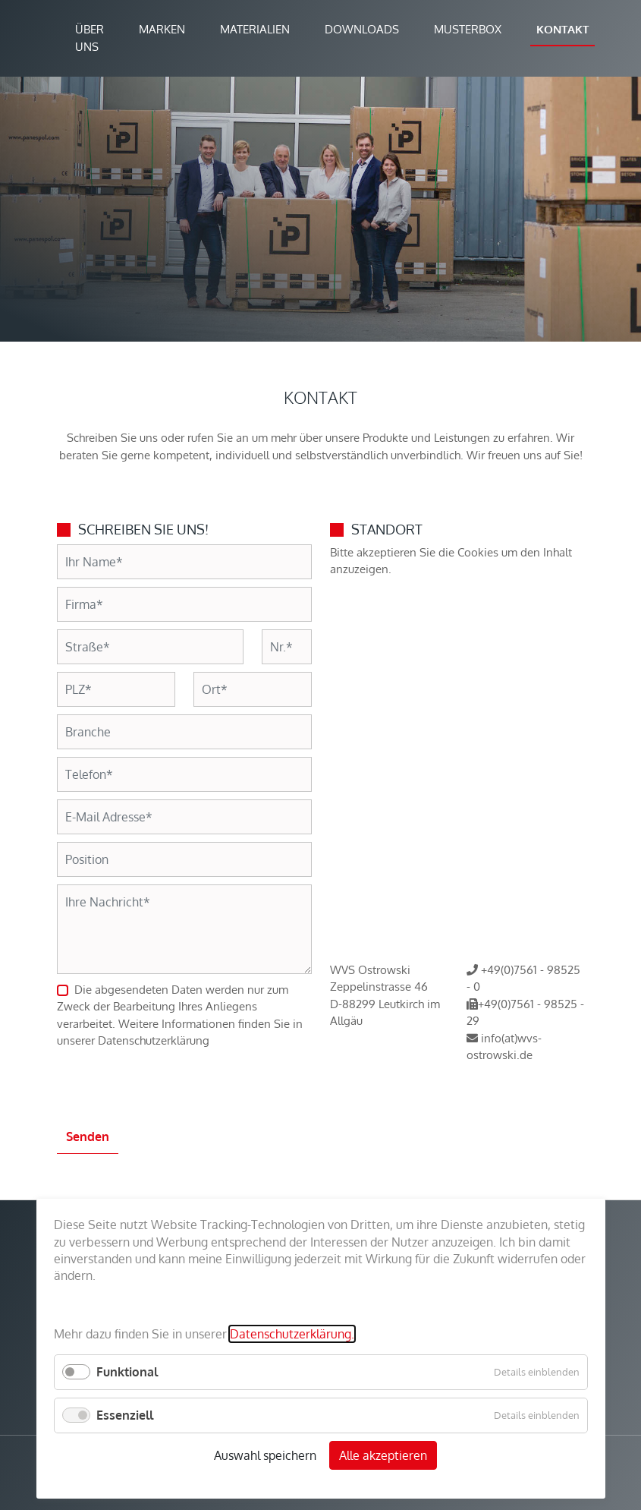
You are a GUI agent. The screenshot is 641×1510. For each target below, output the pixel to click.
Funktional (127, 1371)
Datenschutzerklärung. (292, 1333)
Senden (87, 1136)
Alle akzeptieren (383, 1455)
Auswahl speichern (265, 1455)
